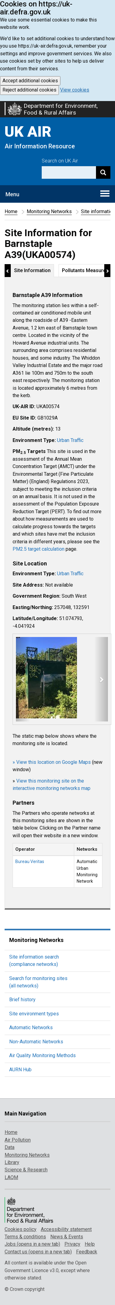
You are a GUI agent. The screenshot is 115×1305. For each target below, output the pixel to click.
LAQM (11, 1177)
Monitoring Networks (49, 211)
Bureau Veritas (29, 861)
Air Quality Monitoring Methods (42, 1055)
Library (12, 1162)
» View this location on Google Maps (52, 762)
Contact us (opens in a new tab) (38, 1252)
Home (11, 211)
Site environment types (34, 1014)
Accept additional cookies (30, 81)
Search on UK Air (60, 161)
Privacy (72, 1244)
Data (9, 1147)
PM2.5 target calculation (38, 549)
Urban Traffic (70, 440)
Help (90, 1244)
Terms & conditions (25, 1237)
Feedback (86, 1252)
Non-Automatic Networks (36, 1042)
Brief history (22, 999)
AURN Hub (20, 1070)
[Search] (103, 172)
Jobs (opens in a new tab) (32, 1244)
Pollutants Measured (85, 270)
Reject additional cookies (29, 90)
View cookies (74, 90)
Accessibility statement (66, 1229)
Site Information (32, 270)
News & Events (66, 1237)
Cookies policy (20, 1229)
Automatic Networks (31, 1027)
